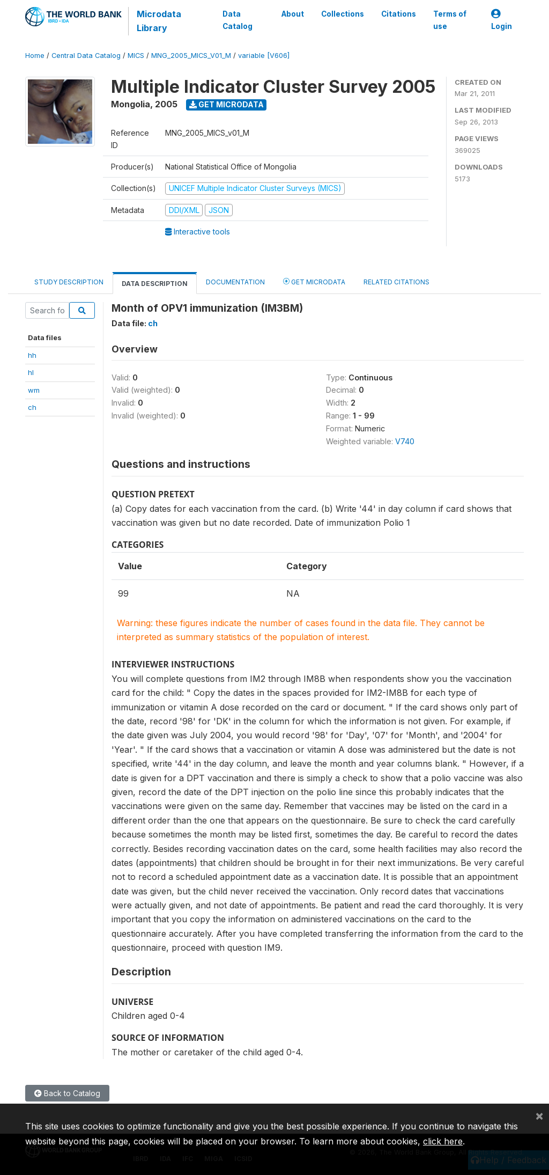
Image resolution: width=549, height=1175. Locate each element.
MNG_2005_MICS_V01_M (191, 56)
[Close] (539, 1115)
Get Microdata (226, 104)
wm (34, 390)
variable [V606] (264, 56)
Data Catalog (237, 20)
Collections (342, 14)
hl (31, 372)
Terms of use (449, 20)
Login (501, 20)
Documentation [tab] (235, 282)
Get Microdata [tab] (314, 281)
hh (32, 355)
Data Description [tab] (155, 284)
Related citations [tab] (396, 282)
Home (34, 56)
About (292, 14)
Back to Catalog (67, 1093)
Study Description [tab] (68, 282)
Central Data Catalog (86, 56)
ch (32, 407)
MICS (136, 56)
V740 (404, 441)
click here (443, 1141)
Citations (398, 14)
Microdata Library (159, 21)
